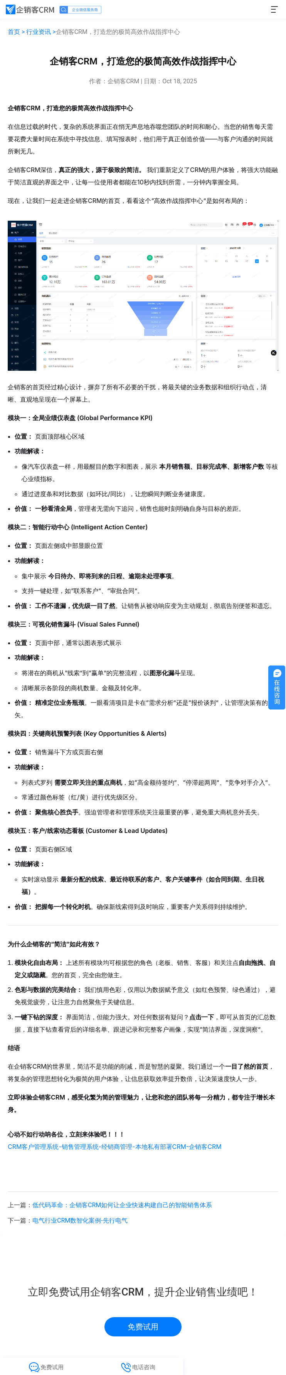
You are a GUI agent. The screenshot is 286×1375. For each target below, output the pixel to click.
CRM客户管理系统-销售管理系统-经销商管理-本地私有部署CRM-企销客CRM (115, 1146)
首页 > (16, 31)
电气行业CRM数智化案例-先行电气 (80, 1220)
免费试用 (143, 1326)
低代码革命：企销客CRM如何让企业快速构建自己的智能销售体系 (122, 1205)
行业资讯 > (41, 31)
